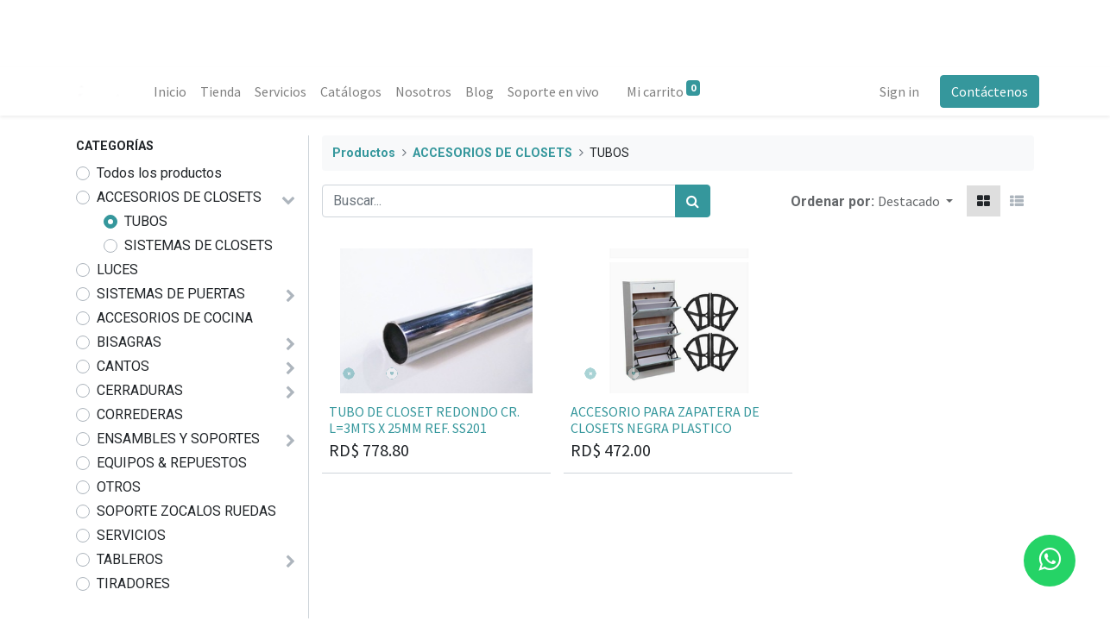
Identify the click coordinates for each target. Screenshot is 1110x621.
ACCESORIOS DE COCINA (175, 318)
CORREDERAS (140, 414)
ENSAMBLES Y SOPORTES (178, 438)
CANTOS (123, 366)
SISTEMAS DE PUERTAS (171, 293)
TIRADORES (133, 583)
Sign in (894, 91)
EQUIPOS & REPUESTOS (172, 463)
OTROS (119, 487)
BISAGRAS (129, 342)
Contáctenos (984, 91)
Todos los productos (159, 173)
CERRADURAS (140, 390)
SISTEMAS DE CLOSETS (198, 245)
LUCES (117, 269)
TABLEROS (130, 559)
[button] (915, 200)
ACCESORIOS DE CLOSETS (179, 197)
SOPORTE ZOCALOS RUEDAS (186, 511)
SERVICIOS (131, 535)
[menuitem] (175, 91)
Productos (363, 153)
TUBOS (145, 221)
